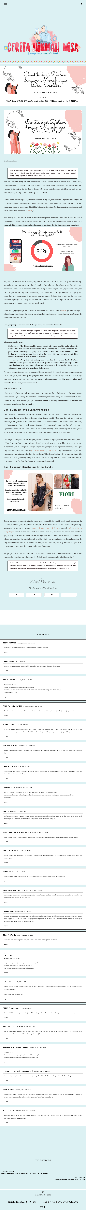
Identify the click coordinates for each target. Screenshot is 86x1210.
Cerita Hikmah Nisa (19, 1202)
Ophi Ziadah (8, 851)
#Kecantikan (52, 588)
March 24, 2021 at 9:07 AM (23, 1090)
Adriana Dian (9, 1008)
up (43, 1207)
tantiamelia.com (10, 1027)
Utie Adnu (7, 982)
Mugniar (7, 724)
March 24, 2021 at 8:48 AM (42, 1071)
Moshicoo (73, 1202)
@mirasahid (8, 911)
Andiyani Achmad (10, 745)
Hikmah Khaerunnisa (43, 582)
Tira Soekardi (9, 643)
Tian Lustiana (9, 935)
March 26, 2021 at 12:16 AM (27, 1111)
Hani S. (6, 811)
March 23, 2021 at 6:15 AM (27, 745)
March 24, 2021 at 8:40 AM (23, 1008)
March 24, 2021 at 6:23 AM (17, 872)
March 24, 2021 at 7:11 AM (25, 935)
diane (5, 661)
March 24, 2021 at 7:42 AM (12, 958)
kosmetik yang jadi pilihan (44, 528)
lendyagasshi (9, 788)
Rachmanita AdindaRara (14, 890)
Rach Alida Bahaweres (13, 706)
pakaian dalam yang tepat (44, 450)
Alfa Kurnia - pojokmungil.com (17, 832)
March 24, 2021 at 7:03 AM (34, 890)
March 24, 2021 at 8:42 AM (27, 1026)
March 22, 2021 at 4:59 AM (17, 661)
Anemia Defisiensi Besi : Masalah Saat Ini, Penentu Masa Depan (24, 1173)
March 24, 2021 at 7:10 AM (23, 911)
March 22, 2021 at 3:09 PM (24, 680)
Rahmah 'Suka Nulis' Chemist (16, 1047)
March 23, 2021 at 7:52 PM (22, 766)
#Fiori (45, 588)
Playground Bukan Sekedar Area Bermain (70, 1179)
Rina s (6, 872)
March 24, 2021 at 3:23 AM (40, 832)
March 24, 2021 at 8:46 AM (38, 1047)
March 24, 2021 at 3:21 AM (18, 811)
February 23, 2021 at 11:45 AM (26, 643)
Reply (6, 652)
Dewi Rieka (8, 767)
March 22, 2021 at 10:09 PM (33, 706)
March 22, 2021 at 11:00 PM (19, 724)
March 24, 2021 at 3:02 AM (24, 787)
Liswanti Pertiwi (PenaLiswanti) (18, 1071)
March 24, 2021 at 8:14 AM (21, 982)
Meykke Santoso (10, 1111)
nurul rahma (9, 680)
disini (29, 210)
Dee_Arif (9, 956)
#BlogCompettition (35, 588)
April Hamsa (8, 1090)
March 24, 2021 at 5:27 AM (22, 851)
